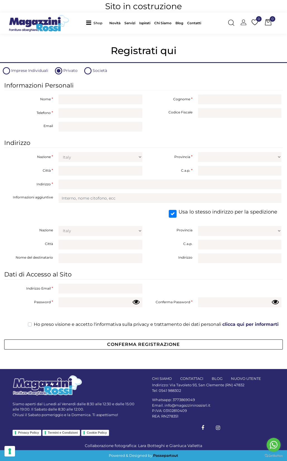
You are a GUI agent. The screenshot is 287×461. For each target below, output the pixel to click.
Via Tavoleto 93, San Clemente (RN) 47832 (207, 385)
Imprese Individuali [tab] (29, 70)
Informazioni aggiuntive (33, 197)
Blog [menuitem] (179, 23)
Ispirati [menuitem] (144, 23)
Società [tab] (100, 70)
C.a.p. (186, 170)
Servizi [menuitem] (129, 23)
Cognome (182, 98)
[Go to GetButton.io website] (274, 455)
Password (43, 301)
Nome (46, 98)
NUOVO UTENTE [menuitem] (246, 378)
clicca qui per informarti (250, 324)
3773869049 (184, 399)
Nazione (45, 156)
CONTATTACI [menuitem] (191, 378)
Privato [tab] (70, 70)
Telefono (45, 112)
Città (48, 170)
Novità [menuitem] (114, 23)
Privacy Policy (28, 432)
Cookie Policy (97, 432)
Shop (97, 23)
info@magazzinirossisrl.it (187, 405)
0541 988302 (170, 390)
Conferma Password (174, 301)
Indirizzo (45, 183)
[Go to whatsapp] (274, 445)
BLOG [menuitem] (217, 378)
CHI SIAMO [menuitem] (162, 378)
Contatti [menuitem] (194, 23)
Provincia (183, 156)
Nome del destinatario (34, 257)
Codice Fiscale (180, 112)
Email (48, 126)
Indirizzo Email (39, 288)
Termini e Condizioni (63, 432)
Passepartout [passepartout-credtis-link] (165, 455)
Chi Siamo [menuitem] (163, 23)
